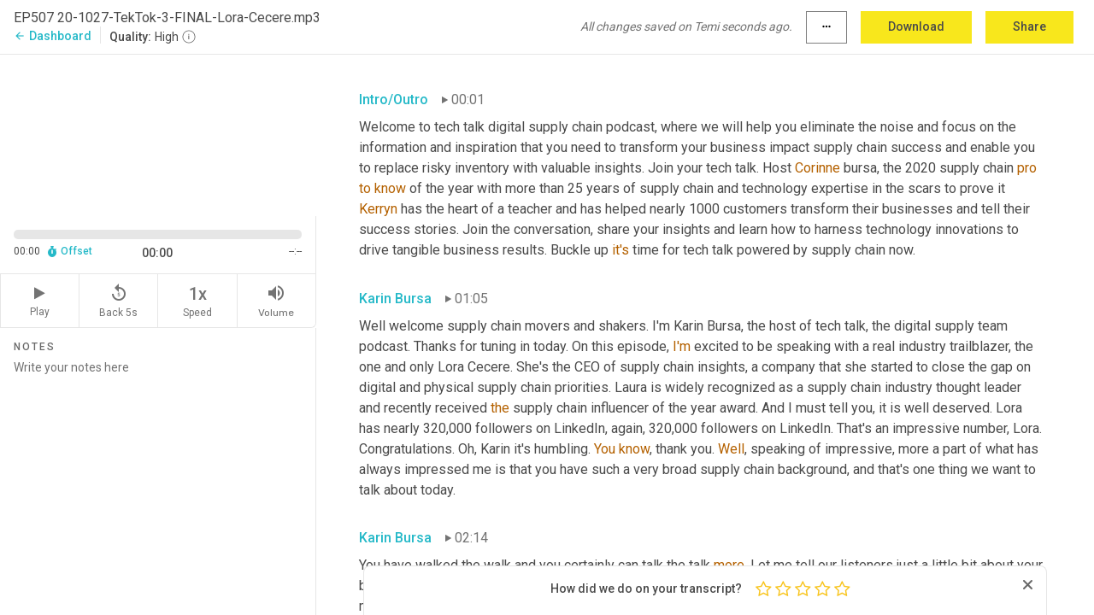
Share (1029, 26)
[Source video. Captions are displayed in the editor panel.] (158, 134)
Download (916, 26)
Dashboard (52, 36)
